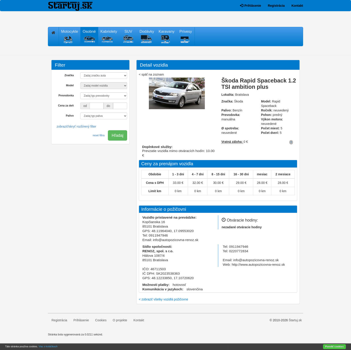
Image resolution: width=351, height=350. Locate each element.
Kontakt (297, 5)
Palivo (70, 115)
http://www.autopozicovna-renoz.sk (258, 264)
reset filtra (99, 135)
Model (70, 85)
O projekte (120, 320)
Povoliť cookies (334, 346)
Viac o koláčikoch (48, 346)
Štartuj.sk (295, 320)
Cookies (101, 320)
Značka (69, 75)
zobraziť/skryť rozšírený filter (76, 126)
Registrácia (276, 5)
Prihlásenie (250, 5)
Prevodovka (66, 95)
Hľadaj (117, 135)
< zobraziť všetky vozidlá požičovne (163, 299)
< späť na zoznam (151, 74)
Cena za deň (66, 105)
